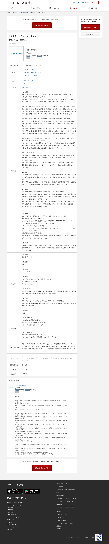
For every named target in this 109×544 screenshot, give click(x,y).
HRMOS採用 (10, 507)
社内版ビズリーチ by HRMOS (14, 502)
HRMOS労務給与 (11, 514)
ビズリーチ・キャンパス (13, 517)
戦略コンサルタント (30, 70)
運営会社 (58, 526)
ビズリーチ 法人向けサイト (63, 520)
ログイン (94, 2)
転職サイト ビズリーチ (13, 12)
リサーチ (26, 83)
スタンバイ (9, 529)
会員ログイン (90, 34)
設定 (57, 492)
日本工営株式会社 (20, 385)
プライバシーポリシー (62, 514)
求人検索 (75, 8)
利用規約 (58, 511)
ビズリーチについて (61, 484)
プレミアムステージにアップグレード (66, 498)
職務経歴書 (36, 8)
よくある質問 (59, 486)
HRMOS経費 (10, 512)
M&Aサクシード (11, 519)
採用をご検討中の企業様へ (81, 2)
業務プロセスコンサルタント (32, 73)
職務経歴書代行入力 (61, 495)
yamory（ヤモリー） (12, 524)
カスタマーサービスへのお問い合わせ (66, 489)
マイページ (17, 8)
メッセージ (55, 8)
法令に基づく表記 (61, 517)
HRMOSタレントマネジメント (15, 505)
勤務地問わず (26, 87)
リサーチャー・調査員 (30, 75)
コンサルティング (29, 80)
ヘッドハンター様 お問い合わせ (64, 523)
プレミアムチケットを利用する (64, 501)
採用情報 (58, 529)
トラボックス (10, 522)
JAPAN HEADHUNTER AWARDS (65, 507)
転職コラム (59, 504)
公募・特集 (94, 8)
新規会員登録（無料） (42, 25)
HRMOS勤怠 (10, 510)
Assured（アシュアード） (13, 527)
